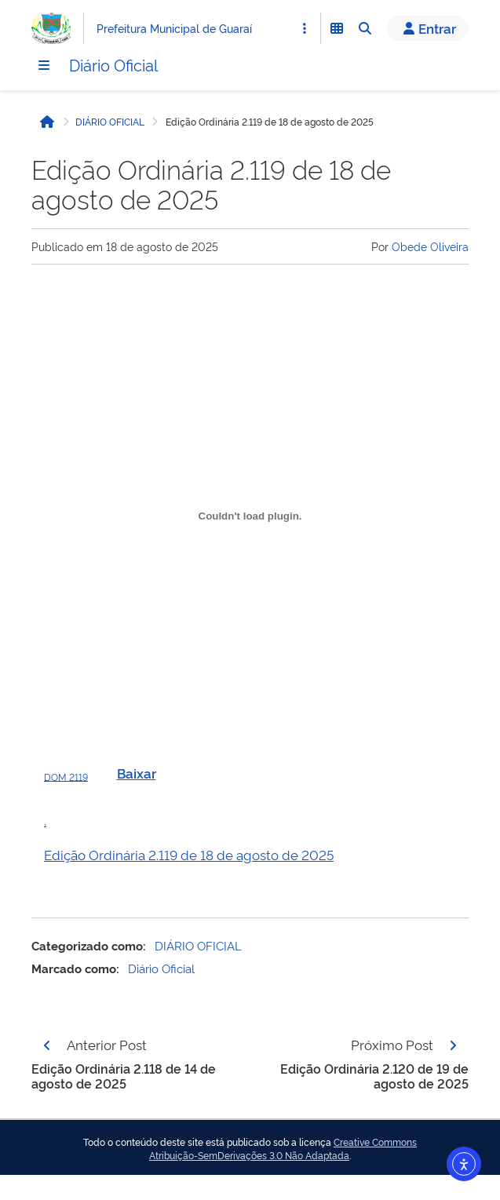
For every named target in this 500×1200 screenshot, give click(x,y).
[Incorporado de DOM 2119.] (250, 515)
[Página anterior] (47, 1045)
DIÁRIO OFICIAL (109, 121)
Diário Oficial (113, 64)
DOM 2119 (66, 775)
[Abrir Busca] (365, 28)
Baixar (136, 773)
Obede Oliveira (430, 246)
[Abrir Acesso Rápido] (304, 28)
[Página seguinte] (453, 1045)
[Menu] (44, 65)
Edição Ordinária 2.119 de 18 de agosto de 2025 (189, 854)
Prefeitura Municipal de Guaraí (174, 27)
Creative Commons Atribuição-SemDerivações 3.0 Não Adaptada (283, 1149)
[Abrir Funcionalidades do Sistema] (336, 28)
